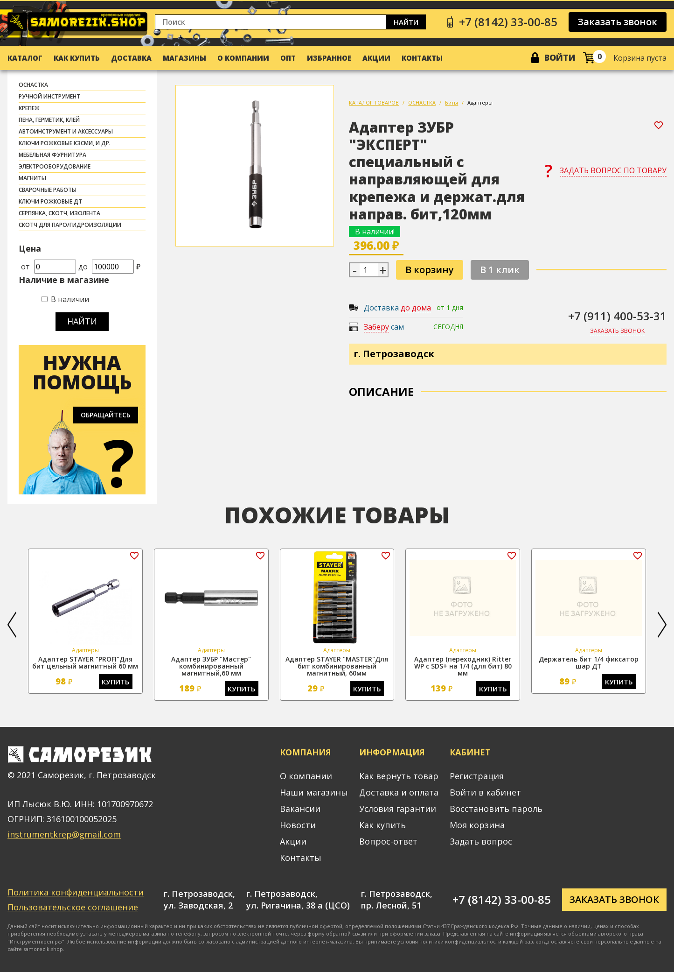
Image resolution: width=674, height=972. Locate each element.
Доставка (131, 58)
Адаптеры (480, 102)
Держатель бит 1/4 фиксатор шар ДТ (589, 662)
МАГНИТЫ (32, 178)
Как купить (77, 58)
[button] (11, 624)
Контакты (422, 58)
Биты (451, 102)
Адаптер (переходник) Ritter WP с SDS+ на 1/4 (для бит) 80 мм (463, 666)
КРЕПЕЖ (29, 108)
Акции (376, 58)
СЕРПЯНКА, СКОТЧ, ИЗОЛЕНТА (59, 213)
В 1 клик (500, 269)
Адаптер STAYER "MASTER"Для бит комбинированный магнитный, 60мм (336, 666)
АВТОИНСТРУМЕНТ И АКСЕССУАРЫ (66, 131)
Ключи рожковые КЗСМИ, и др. (65, 143)
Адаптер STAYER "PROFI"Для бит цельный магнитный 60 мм (85, 662)
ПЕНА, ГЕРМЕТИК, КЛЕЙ (49, 120)
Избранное (329, 58)
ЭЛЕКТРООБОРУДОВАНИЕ (54, 166)
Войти (560, 57)
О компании (243, 58)
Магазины (184, 58)
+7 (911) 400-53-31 (617, 316)
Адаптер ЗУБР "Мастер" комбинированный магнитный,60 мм (211, 666)
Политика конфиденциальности (75, 892)
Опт (288, 58)
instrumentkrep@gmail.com (64, 834)
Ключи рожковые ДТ (50, 201)
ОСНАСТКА (33, 85)
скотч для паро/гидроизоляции (70, 225)
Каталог (24, 58)
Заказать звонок (617, 21)
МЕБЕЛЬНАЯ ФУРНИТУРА (52, 155)
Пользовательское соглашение (72, 907)
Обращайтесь (106, 414)
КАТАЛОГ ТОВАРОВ (374, 102)
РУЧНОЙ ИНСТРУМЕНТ (49, 96)
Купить (116, 681)
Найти (406, 22)
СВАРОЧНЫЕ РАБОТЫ (47, 190)
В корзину (429, 269)
